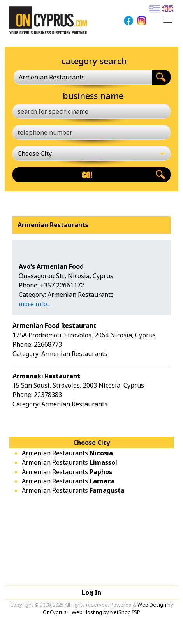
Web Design (151, 604)
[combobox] (83, 77)
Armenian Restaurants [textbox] (52, 77)
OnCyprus (55, 611)
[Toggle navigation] (167, 19)
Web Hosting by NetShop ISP (106, 611)
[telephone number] (91, 132)
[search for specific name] (91, 111)
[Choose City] (91, 153)
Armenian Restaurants (67, 453)
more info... (35, 304)
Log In (91, 592)
